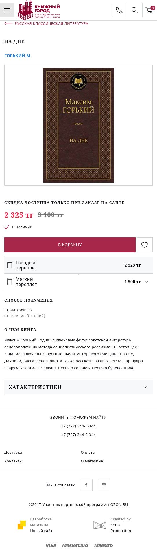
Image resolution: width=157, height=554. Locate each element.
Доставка (13, 452)
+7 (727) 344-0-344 (78, 426)
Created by (121, 519)
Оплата (88, 452)
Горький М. (18, 55)
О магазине (92, 461)
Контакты (13, 461)
